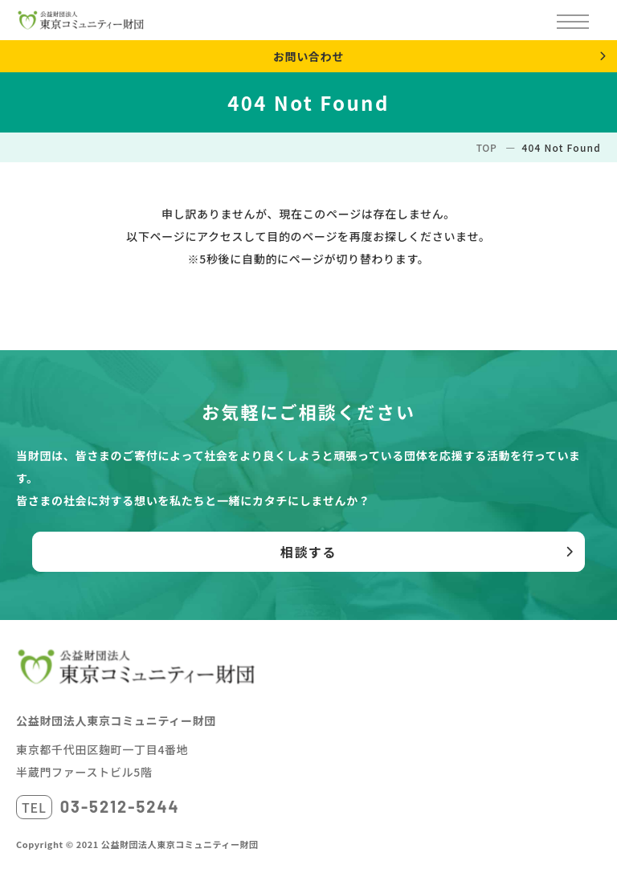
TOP (486, 147)
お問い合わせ (308, 56)
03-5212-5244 (120, 806)
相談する (308, 551)
